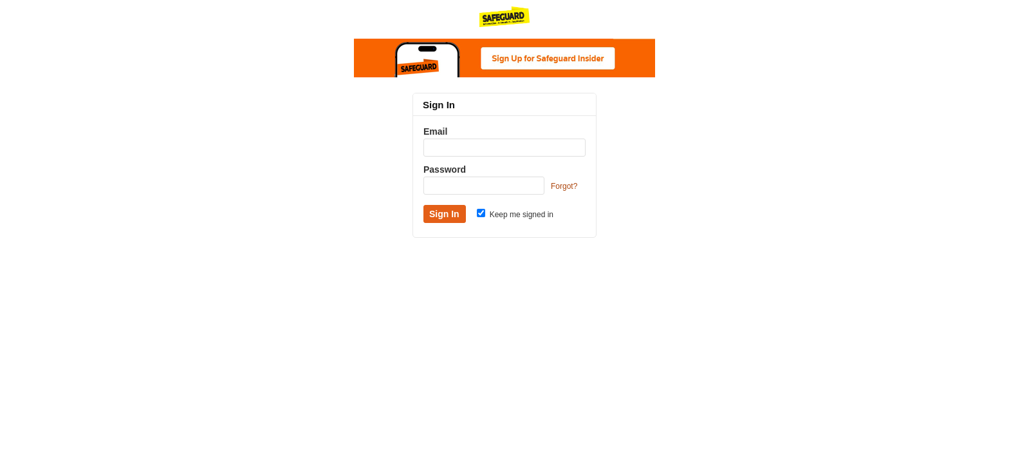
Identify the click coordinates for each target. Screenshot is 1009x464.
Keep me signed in (515, 214)
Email (435, 131)
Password (444, 169)
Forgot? (564, 186)
